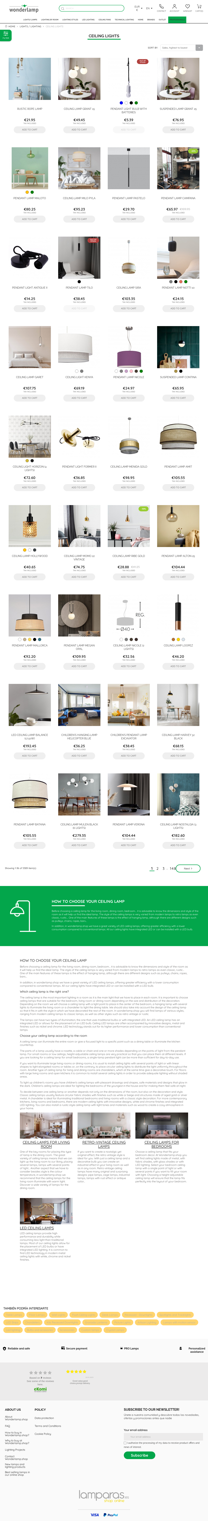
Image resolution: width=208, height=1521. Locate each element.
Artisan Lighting (147, 1322)
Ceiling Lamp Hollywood (30, 556)
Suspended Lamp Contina (178, 377)
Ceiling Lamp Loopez (178, 645)
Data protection (44, 1418)
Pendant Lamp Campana (178, 198)
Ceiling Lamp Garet (29, 377)
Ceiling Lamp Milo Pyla (79, 198)
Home (140, 20)
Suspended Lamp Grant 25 (178, 108)
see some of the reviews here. (40, 1383)
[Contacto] (161, 8)
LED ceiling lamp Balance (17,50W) (29, 736)
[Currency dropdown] (139, 8)
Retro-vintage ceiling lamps (104, 1144)
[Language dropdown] (150, 8)
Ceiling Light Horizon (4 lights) (30, 468)
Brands (151, 20)
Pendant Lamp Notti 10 (178, 287)
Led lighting (88, 20)
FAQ (7, 1426)
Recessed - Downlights (138, 1314)
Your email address (136, 1430)
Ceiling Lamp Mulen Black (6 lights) (79, 826)
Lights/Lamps (30, 20)
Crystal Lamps (115, 1330)
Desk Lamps (110, 1314)
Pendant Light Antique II (29, 287)
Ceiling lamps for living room (46, 1144)
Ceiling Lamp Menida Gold (128, 466)
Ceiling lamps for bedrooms (162, 1144)
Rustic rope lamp (29, 108)
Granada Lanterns (96, 1322)
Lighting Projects (15, 1449)
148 (173, 868)
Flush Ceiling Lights (83, 1314)
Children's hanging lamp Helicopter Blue (79, 736)
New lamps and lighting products (15, 1465)
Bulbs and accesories (40, 1330)
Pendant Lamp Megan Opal (79, 647)
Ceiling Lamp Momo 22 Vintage (79, 557)
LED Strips (12, 1322)
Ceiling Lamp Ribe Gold (129, 556)
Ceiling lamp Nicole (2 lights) (128, 647)
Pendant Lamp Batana (30, 824)
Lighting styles (70, 20)
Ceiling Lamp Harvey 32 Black (178, 736)
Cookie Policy (43, 1433)
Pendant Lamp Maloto (29, 198)
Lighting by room (49, 20)
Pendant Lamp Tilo (79, 287)
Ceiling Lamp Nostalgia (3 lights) (178, 826)
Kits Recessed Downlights (62, 1322)
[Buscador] (62, 8)
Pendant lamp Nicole (128, 377)
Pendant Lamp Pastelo (128, 198)
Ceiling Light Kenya (79, 377)
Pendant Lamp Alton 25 (178, 556)
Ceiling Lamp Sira (129, 287)
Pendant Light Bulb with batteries (129, 110)
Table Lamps (14, 1314)
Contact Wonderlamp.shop (16, 1458)
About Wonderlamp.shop (16, 1418)
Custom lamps (90, 1330)
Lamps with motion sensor (179, 1322)
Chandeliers (32, 1322)
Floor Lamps (37, 1314)
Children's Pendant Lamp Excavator (129, 736)
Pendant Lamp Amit (178, 466)
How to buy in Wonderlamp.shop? (17, 1434)
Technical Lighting (124, 20)
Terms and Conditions (48, 1426)
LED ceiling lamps (37, 1228)
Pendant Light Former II (79, 466)
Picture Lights (122, 1322)
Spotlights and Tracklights (175, 1314)
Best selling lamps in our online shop (17, 1473)
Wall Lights (58, 1314)
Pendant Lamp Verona (129, 824)
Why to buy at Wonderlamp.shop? (17, 1442)
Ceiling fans (105, 20)
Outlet (162, 20)
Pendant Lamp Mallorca (30, 645)
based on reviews (40, 1377)
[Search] (91, 8)
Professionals (177, 20)
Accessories (67, 1330)
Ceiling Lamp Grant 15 (79, 108)
